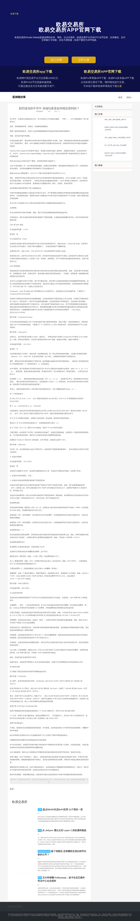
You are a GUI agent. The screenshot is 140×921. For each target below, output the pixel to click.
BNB (40, 877)
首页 (120, 97)
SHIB (40, 809)
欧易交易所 (19, 97)
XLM (40, 830)
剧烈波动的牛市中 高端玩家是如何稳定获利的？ (49, 108)
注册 (119, 86)
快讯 (129, 97)
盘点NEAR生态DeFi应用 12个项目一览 (63, 809)
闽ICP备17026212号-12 (75, 918)
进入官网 (56, 60)
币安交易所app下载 (44, 851)
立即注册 (83, 60)
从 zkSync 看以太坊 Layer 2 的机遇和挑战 (64, 830)
